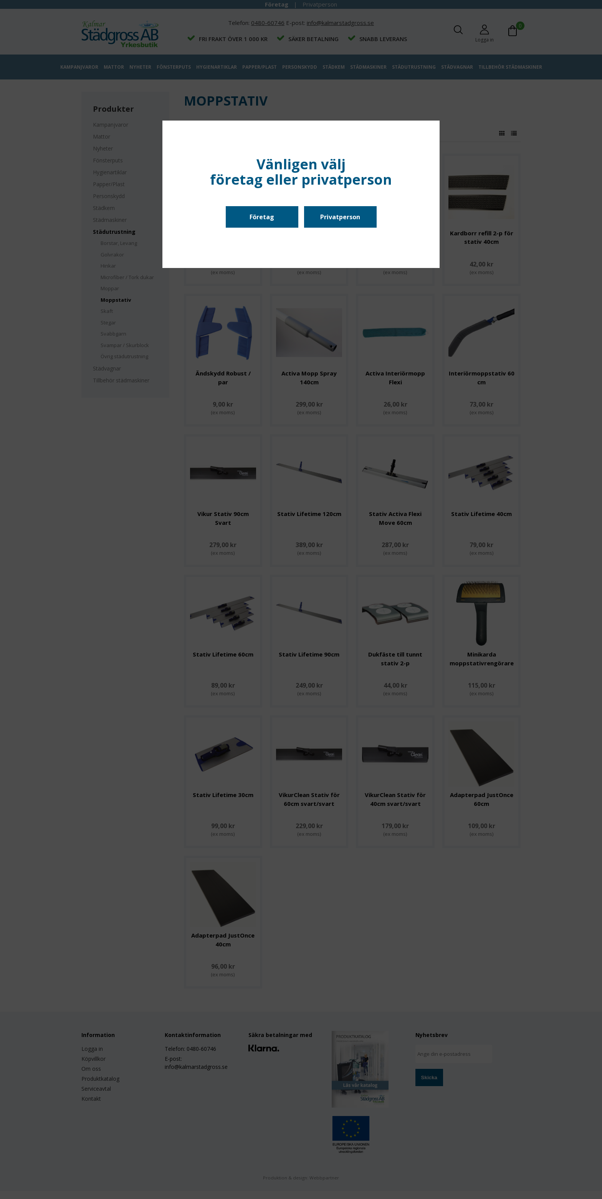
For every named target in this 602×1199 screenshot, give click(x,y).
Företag (262, 217)
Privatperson (340, 217)
